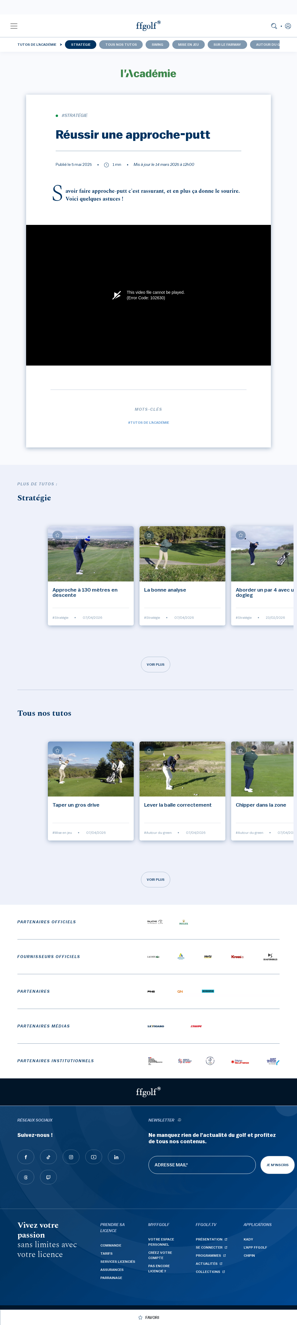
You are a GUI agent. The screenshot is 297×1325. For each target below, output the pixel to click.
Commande (110, 1245)
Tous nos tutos (121, 44)
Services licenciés (117, 1261)
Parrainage (111, 1278)
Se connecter (209, 1247)
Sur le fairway (227, 44)
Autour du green (272, 44)
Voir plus (155, 664)
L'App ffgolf (255, 1247)
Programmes (208, 1255)
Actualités (207, 1263)
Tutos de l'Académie (36, 44)
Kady (248, 1239)
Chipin (249, 1255)
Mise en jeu (188, 44)
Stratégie (80, 44)
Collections (208, 1271)
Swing (157, 44)
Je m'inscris (278, 1165)
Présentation (209, 1239)
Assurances (112, 1269)
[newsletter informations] (179, 1120)
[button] (14, 25)
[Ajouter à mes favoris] (57, 535)
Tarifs (106, 1253)
